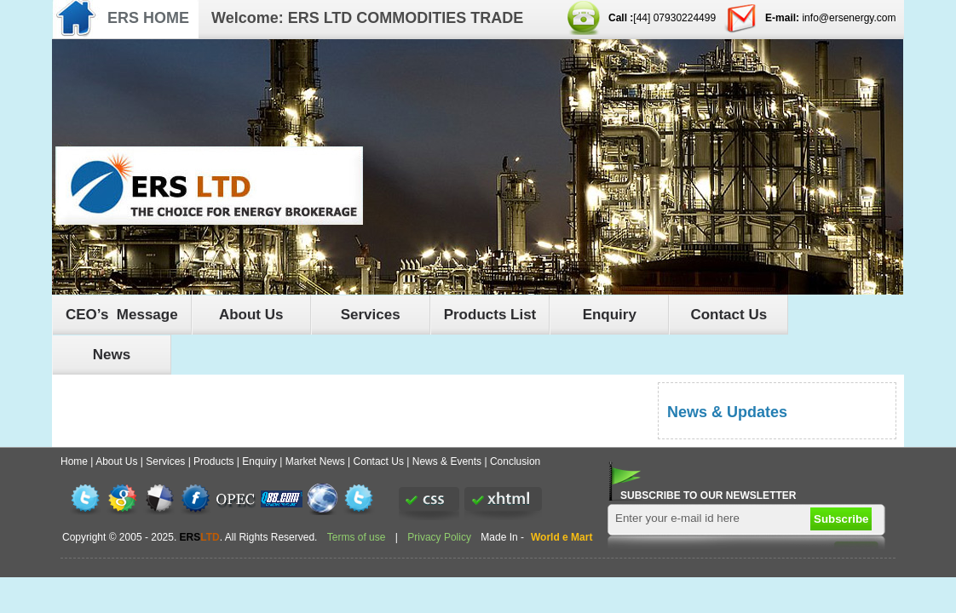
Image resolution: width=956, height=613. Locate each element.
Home (74, 461)
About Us (251, 314)
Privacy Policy (439, 537)
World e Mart (561, 537)
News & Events (446, 461)
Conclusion (515, 461)
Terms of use (358, 537)
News (111, 355)
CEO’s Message (122, 314)
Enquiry (609, 314)
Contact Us (728, 314)
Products (213, 461)
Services (370, 314)
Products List (490, 314)
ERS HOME (148, 17)
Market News (315, 461)
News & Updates (727, 412)
